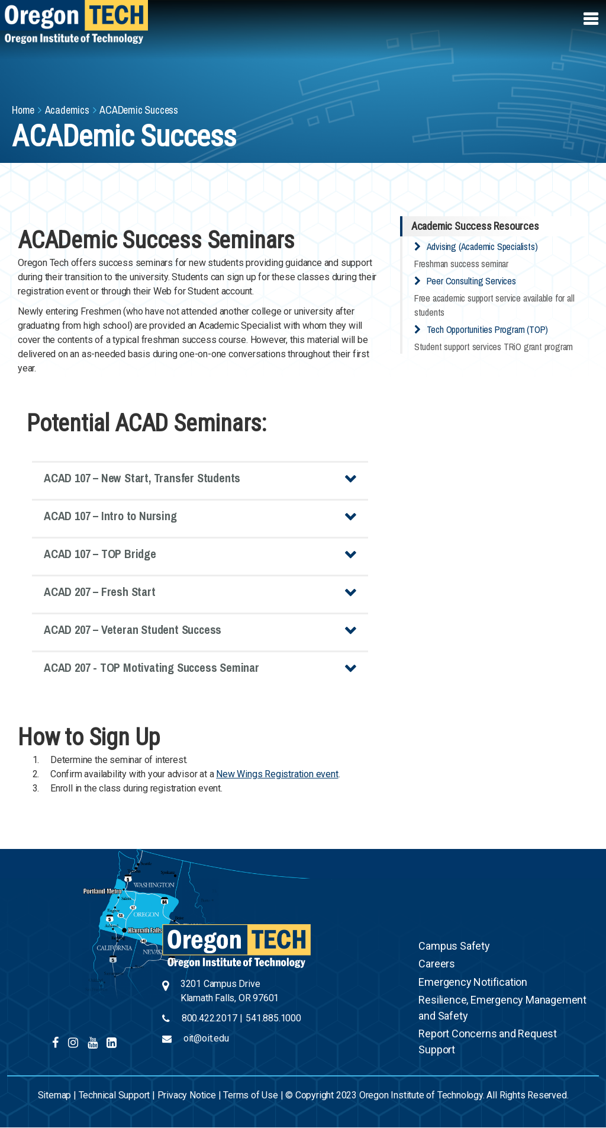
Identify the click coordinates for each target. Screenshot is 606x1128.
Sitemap (55, 1095)
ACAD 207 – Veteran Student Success (132, 629)
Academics (67, 109)
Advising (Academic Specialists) (482, 246)
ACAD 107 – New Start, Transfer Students (142, 478)
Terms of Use (250, 1095)
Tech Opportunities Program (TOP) (488, 329)
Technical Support (114, 1095)
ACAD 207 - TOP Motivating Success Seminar (151, 667)
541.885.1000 (273, 1018)
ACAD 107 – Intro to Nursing (110, 516)
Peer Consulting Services (471, 280)
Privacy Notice (186, 1095)
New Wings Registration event (277, 774)
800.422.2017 (209, 1018)
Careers (436, 963)
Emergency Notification (472, 982)
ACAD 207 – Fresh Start (100, 592)
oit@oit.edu (206, 1038)
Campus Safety (453, 946)
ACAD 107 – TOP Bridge (100, 554)
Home (23, 109)
